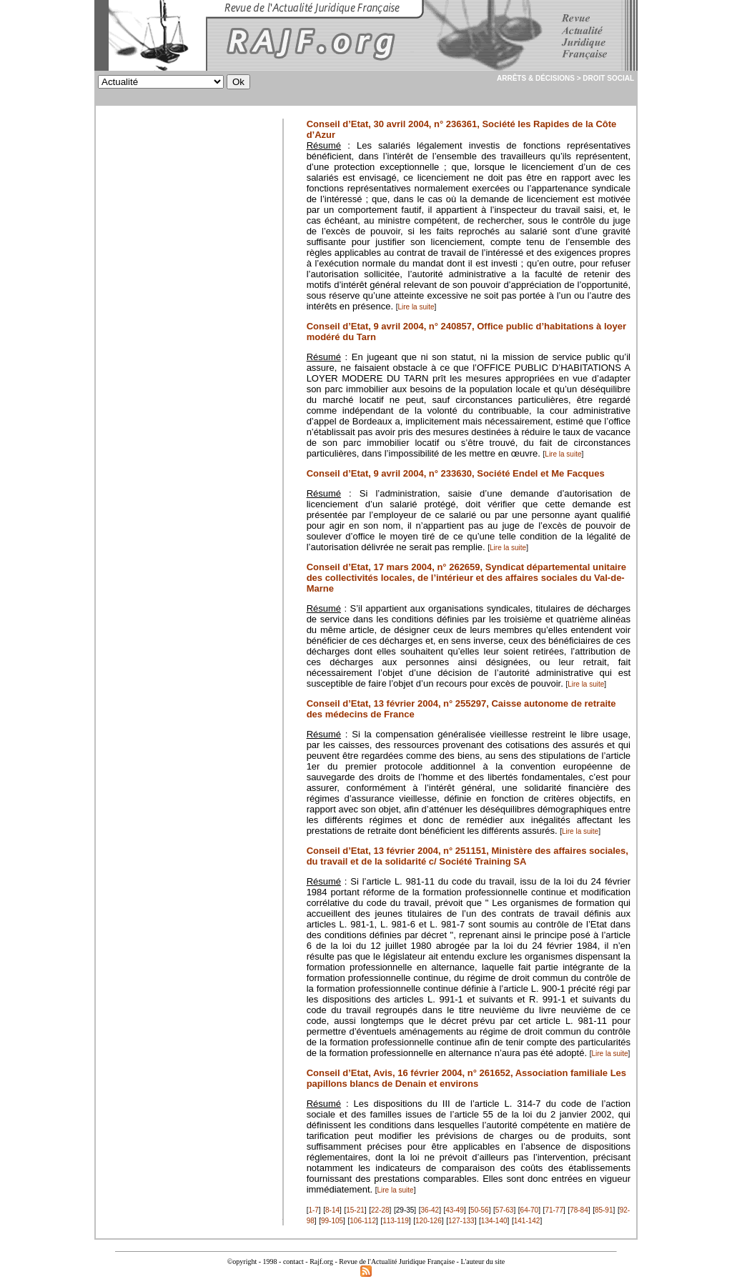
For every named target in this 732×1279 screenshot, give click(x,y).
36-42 (430, 1210)
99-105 (332, 1221)
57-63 (504, 1210)
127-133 (461, 1221)
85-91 (604, 1210)
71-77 (554, 1210)
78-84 (579, 1210)
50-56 (479, 1210)
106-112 (363, 1221)
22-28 (380, 1210)
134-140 (494, 1221)
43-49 (454, 1210)
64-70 (529, 1210)
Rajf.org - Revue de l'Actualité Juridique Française (382, 1261)
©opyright (242, 1261)
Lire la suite (415, 307)
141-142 (527, 1221)
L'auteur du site (482, 1261)
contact (293, 1261)
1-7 (313, 1210)
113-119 (395, 1221)
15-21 (355, 1210)
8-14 (332, 1210)
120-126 (428, 1221)
